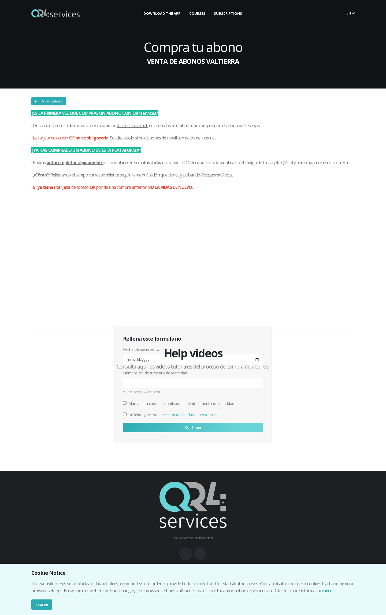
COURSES (197, 13)
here (327, 591)
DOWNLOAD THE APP (161, 13)
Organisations (48, 101)
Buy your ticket (322, 13)
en (351, 13)
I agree (42, 604)
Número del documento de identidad (155, 372)
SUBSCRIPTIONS (228, 13)
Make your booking (274, 13)
